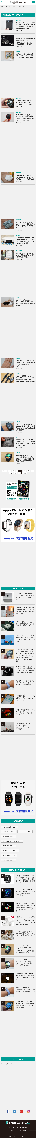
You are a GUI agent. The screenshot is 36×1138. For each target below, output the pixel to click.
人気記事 (8, 832)
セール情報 (9, 855)
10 (11, 473)
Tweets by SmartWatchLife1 (9, 1064)
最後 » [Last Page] (24, 473)
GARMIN (8, 846)
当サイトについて (14, 1127)
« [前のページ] (9, 471)
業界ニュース (10, 850)
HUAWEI (8, 860)
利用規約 (24, 1127)
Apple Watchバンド (12, 841)
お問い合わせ (13, 1130)
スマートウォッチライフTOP (8, 6)
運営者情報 (23, 1130)
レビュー (25, 832)
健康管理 (8, 836)
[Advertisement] (18, 79)
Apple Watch (9, 827)
